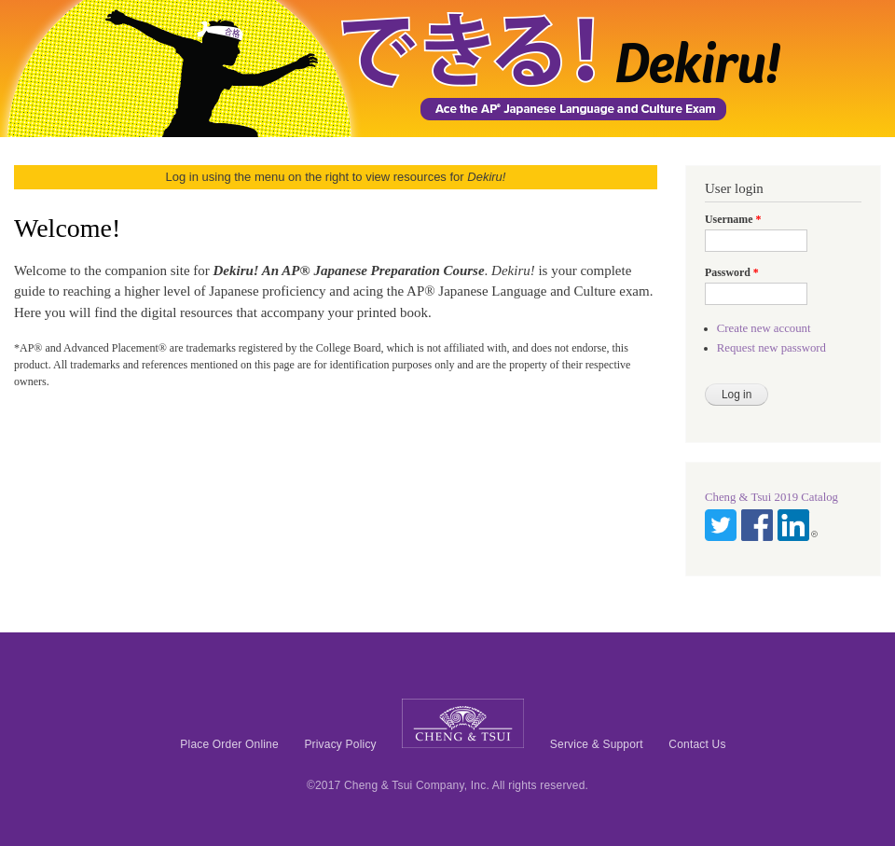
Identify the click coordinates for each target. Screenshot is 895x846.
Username (733, 219)
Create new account (764, 328)
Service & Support (596, 744)
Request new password (771, 347)
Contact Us (696, 744)
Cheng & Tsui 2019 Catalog (771, 497)
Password (732, 272)
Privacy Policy (340, 744)
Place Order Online (229, 744)
